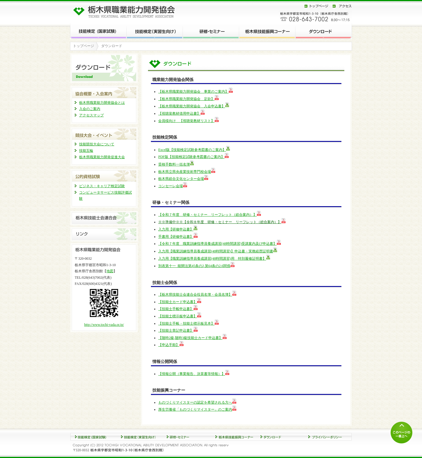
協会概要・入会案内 (104, 92)
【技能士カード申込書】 (177, 302)
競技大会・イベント (104, 133)
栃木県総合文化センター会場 (181, 179)
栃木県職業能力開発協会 (125, 10)
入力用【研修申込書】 (175, 229)
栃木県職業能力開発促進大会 (102, 157)
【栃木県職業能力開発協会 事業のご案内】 (193, 91)
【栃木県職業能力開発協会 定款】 (186, 99)
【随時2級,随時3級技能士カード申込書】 (190, 338)
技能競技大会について (96, 144)
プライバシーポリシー (328, 436)
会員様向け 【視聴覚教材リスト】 (186, 121)
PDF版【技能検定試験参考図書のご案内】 (191, 157)
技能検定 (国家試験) (98, 30)
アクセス (341, 6)
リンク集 (104, 234)
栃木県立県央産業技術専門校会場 (184, 172)
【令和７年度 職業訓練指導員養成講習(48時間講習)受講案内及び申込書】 (217, 244)
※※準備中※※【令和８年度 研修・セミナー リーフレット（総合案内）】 (219, 222)
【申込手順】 (168, 345)
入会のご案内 (89, 109)
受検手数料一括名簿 (174, 164)
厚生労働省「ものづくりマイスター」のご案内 (195, 409)
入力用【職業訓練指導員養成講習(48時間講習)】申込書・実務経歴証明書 (215, 251)
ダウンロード (323, 30)
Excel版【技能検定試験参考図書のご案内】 (192, 150)
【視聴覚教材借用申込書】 (179, 113)
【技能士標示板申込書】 (177, 316)
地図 (109, 271)
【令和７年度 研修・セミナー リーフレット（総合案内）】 (207, 215)
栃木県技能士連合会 (104, 218)
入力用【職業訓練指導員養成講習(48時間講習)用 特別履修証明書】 (212, 258)
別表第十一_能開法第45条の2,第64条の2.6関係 (194, 266)
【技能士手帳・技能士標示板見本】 (186, 323)
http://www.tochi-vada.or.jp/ (104, 325)
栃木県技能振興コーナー (267, 30)
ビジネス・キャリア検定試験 (102, 186)
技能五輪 (86, 151)
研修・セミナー (211, 30)
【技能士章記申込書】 (175, 330)
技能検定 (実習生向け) (155, 30)
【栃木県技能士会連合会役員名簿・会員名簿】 (195, 294)
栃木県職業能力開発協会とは (102, 103)
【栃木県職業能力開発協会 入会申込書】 (191, 106)
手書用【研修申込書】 (175, 237)
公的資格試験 (104, 175)
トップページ (316, 6)
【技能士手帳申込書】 (175, 309)
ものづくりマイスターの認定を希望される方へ (195, 402)
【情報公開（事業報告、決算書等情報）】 (191, 374)
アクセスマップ (91, 115)
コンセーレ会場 (170, 186)
